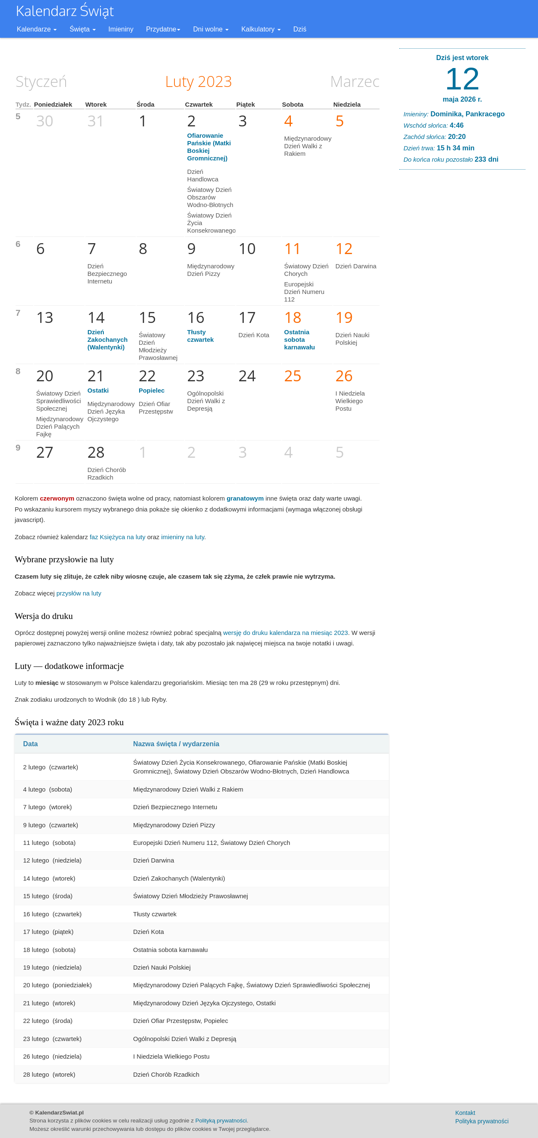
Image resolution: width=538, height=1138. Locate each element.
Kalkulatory (261, 29)
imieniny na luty (182, 536)
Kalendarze (37, 29)
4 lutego (34, 789)
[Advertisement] (462, 304)
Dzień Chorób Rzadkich (106, 473)
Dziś (299, 29)
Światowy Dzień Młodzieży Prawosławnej (158, 346)
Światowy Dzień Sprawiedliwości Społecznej (58, 401)
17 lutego (36, 931)
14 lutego (36, 878)
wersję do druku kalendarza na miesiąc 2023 (285, 632)
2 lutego (34, 767)
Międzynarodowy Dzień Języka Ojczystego (111, 411)
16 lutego (36, 914)
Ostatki (98, 390)
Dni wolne (211, 29)
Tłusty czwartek (200, 335)
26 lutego (36, 1056)
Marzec (355, 81)
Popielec (152, 390)
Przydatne (163, 29)
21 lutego (36, 1003)
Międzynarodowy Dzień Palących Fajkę (60, 426)
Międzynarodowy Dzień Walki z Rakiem (308, 146)
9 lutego (34, 825)
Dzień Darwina (356, 266)
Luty (179, 81)
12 (462, 78)
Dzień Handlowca (202, 175)
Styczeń (41, 81)
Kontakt (465, 1112)
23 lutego (36, 1038)
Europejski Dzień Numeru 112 (304, 292)
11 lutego (36, 842)
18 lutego (36, 949)
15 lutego (36, 895)
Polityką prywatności (221, 1120)
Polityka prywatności (482, 1121)
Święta (82, 29)
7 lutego (34, 806)
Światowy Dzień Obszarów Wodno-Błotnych (210, 197)
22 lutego (36, 1020)
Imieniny (121, 29)
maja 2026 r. (462, 99)
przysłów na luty (78, 593)
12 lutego (36, 860)
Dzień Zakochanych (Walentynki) (107, 339)
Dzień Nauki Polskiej (352, 338)
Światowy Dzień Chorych (306, 269)
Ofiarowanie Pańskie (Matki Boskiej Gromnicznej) (209, 147)
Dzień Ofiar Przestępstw (156, 407)
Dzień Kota (253, 334)
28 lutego (36, 1074)
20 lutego (36, 985)
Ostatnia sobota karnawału (299, 339)
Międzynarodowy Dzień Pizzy (211, 269)
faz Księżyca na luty (117, 536)
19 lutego (36, 967)
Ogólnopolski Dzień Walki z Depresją (206, 401)
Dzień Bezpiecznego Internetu (107, 273)
